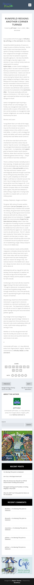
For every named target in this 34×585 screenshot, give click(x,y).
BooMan (7, 509)
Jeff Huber (14, 28)
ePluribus (26, 39)
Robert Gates (7, 66)
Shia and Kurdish (18, 168)
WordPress (17, 582)
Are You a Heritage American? (13, 476)
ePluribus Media (18, 350)
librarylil (7, 518)
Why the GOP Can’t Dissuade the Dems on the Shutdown (16, 493)
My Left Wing (7, 41)
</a (19, 415)
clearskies (8, 528)
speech (27, 149)
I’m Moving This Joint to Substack (14, 472)
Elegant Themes (16, 580)
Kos (29, 41)
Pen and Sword (18, 41)
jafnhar (7, 537)
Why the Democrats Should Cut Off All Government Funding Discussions (15, 481)
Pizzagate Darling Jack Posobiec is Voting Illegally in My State (16, 487)
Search (4, 422)
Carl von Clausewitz (16, 206)
